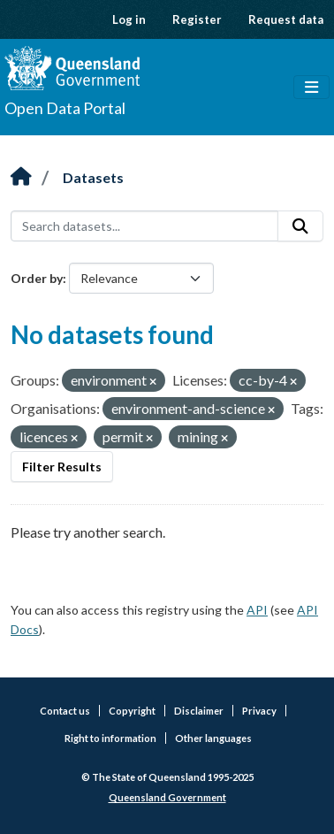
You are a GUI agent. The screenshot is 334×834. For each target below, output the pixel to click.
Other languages (213, 738)
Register (197, 19)
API (257, 609)
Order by (37, 278)
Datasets (93, 177)
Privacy (259, 710)
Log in (129, 19)
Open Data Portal (64, 108)
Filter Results (62, 466)
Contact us (65, 710)
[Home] (21, 177)
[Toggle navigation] (311, 87)
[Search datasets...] (144, 226)
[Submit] (300, 226)
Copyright (132, 710)
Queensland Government (167, 797)
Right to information (110, 738)
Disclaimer (199, 710)
